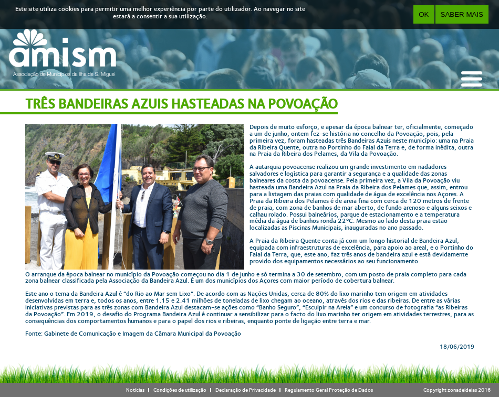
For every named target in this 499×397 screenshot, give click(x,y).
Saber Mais (462, 14)
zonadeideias (462, 390)
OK (424, 14)
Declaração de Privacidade (245, 390)
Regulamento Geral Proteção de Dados (329, 390)
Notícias (135, 390)
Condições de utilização (179, 390)
